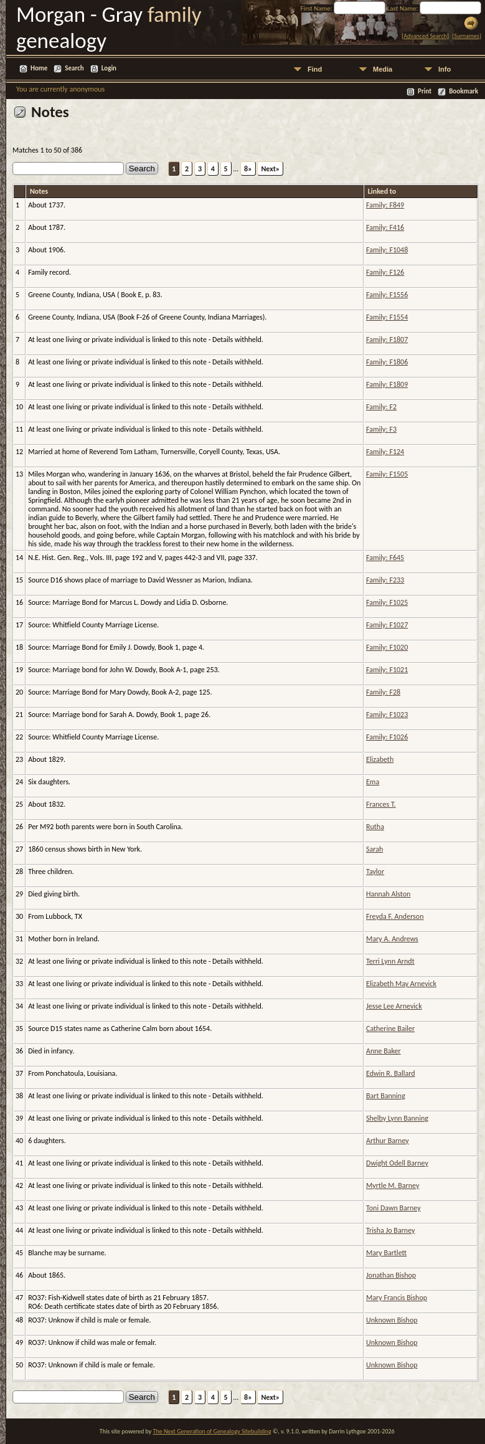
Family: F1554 (387, 317)
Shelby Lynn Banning (397, 1118)
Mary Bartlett (386, 1252)
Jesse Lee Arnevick (394, 1006)
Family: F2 (381, 406)
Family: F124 (385, 451)
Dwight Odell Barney (397, 1163)
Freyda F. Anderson (394, 916)
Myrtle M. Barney (392, 1185)
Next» (270, 168)
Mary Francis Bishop (396, 1297)
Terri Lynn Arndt (390, 961)
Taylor (375, 871)
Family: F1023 (387, 714)
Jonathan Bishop (391, 1275)
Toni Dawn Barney (393, 1208)
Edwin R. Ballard (390, 1073)
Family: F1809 (387, 384)
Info (444, 69)
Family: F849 (385, 205)
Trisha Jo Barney (390, 1230)
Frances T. (381, 804)
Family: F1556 (387, 294)
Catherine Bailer (390, 1028)
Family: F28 (383, 692)
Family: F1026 (387, 737)
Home (39, 68)
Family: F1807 (387, 339)
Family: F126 (385, 272)
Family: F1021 (387, 669)
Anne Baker (383, 1051)
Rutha (375, 826)
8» (248, 168)
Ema (372, 781)
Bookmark (463, 91)
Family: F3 (381, 429)
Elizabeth (379, 759)
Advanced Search (424, 36)
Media (382, 69)
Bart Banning (385, 1095)
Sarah (374, 849)
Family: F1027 (387, 624)
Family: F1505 (387, 474)
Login (108, 68)
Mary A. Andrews (392, 938)
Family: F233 (385, 580)
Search (74, 68)
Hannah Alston (388, 894)
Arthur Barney (387, 1140)
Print (424, 91)
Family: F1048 (387, 249)
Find (315, 69)
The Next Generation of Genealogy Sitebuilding (212, 1431)
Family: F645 (385, 557)
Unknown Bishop (392, 1320)
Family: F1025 (387, 602)
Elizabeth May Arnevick (401, 983)
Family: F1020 (387, 647)
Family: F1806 (387, 362)
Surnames (466, 36)
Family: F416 (385, 227)
